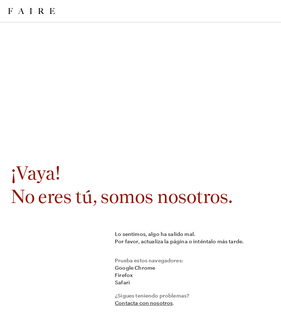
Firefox (124, 275)
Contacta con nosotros (144, 303)
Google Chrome (135, 268)
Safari (122, 282)
